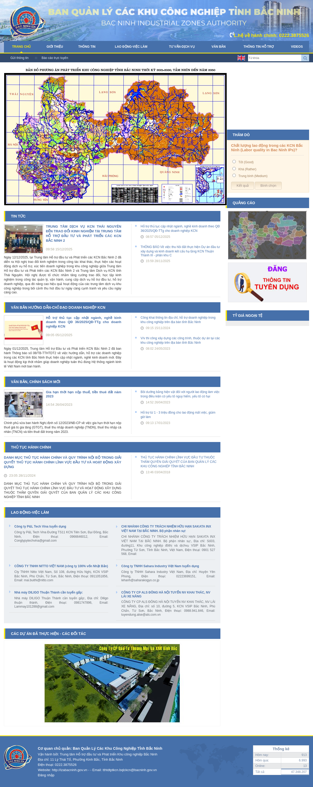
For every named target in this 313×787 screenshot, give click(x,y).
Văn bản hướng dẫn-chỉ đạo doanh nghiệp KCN (58, 307)
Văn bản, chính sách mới (35, 382)
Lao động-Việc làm (131, 47)
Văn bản (219, 47)
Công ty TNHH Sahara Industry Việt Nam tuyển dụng (160, 566)
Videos (297, 47)
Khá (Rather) (247, 169)
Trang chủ (21, 47)
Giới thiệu (54, 47)
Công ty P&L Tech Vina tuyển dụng (40, 526)
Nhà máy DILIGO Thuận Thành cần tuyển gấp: (48, 592)
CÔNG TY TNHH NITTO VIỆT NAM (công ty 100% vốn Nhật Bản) (61, 566)
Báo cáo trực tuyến (54, 58)
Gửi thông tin (19, 58)
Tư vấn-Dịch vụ (182, 47)
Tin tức (18, 216)
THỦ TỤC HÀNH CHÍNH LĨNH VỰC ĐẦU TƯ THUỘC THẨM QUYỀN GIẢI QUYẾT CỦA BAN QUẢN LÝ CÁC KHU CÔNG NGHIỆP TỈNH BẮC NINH (178, 462)
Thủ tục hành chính (31, 447)
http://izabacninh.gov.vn (69, 770)
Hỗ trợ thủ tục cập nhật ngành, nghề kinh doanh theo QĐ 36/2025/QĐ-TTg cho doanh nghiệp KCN (83, 322)
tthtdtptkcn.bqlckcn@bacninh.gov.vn (130, 770)
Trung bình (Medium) (253, 176)
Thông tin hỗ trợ (259, 47)
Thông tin (86, 47)
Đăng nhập (46, 775)
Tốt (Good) (246, 162)
